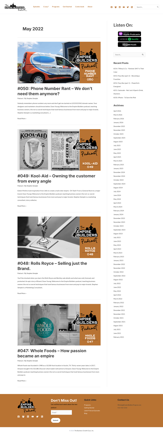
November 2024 (119, 176)
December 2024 (119, 172)
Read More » (22, 118)
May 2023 (117, 245)
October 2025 (119, 134)
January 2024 (119, 214)
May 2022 (117, 291)
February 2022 (119, 303)
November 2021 (119, 314)
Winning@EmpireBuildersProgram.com (131, 405)
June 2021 (117, 333)
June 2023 (117, 241)
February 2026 (119, 119)
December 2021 (119, 310)
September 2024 (120, 184)
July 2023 (117, 237)
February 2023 (119, 257)
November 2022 (119, 268)
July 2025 (117, 145)
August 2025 (118, 142)
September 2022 (120, 276)
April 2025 (117, 157)
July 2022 (117, 283)
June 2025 (117, 149)
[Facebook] (112, 7)
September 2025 (120, 138)
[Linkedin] (120, 7)
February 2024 (119, 211)
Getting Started (89, 407)
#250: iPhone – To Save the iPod (125, 98)
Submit (55, 420)
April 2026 (117, 111)
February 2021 (119, 337)
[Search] (157, 7)
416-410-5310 (122, 407)
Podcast (20, 98)
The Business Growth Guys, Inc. (84, 430)
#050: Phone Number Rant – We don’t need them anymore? (56, 91)
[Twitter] (128, 7)
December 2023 (119, 218)
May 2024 (117, 199)
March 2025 (118, 161)
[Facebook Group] (116, 7)
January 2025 (119, 168)
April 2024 (117, 203)
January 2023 (119, 260)
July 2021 (117, 329)
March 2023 (118, 253)
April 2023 (117, 249)
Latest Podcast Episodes (92, 410)
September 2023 (120, 230)
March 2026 (118, 115)
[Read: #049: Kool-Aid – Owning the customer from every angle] (59, 150)
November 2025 (119, 130)
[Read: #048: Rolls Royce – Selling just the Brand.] (59, 237)
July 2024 (117, 191)
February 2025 (119, 165)
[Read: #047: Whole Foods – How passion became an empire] (59, 324)
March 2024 (118, 207)
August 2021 (118, 326)
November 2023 (119, 222)
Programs (87, 405)
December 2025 (119, 126)
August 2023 (118, 234)
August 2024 (118, 188)
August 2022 (118, 280)
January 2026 (119, 122)
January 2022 (119, 306)
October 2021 (119, 318)
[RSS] (132, 7)
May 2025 (117, 153)
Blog (85, 413)
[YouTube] (124, 7)
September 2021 (120, 322)
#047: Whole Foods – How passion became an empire (53, 353)
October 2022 (119, 272)
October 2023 (119, 226)
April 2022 (117, 295)
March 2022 (118, 299)
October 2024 (119, 180)
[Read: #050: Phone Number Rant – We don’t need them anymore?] (59, 62)
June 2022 (117, 287)
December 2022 (119, 264)
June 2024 (117, 195)
